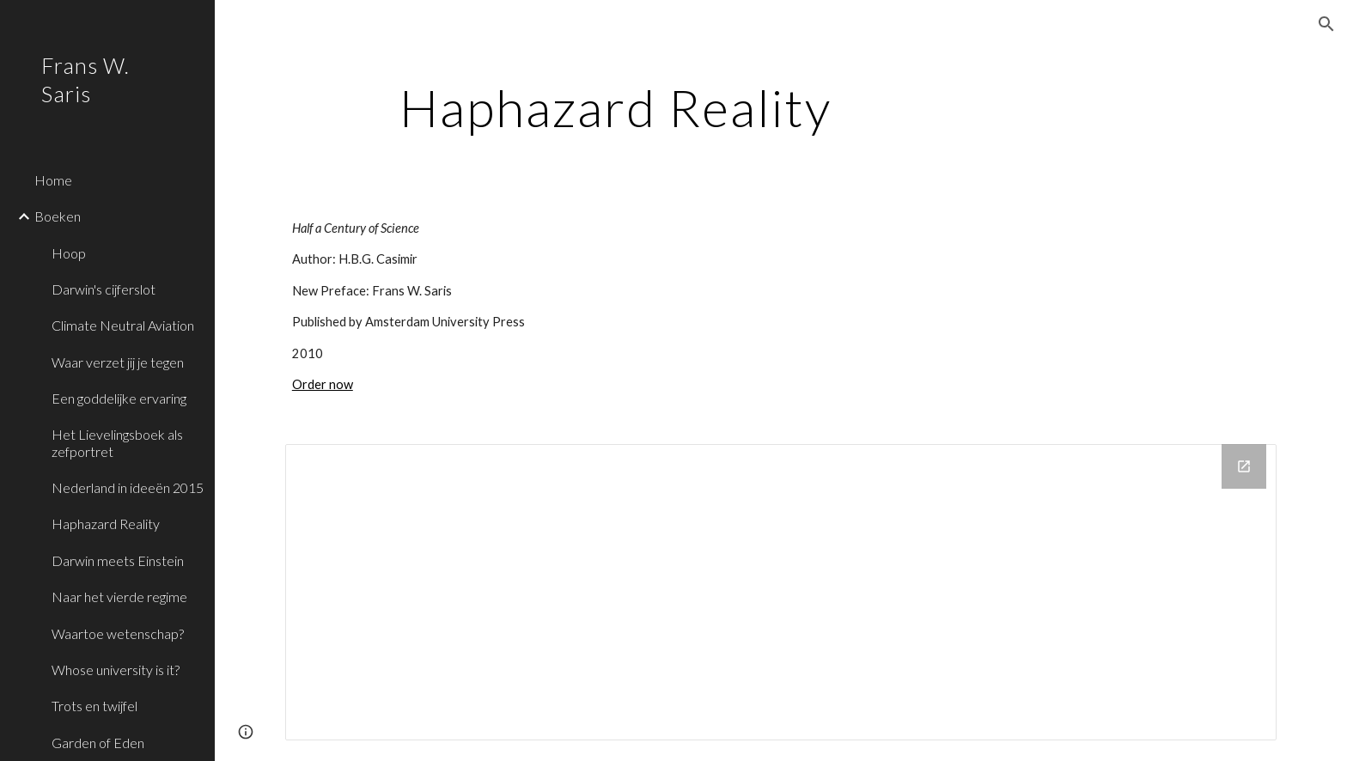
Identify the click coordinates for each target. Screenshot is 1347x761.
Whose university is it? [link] (116, 669)
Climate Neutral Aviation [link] (123, 325)
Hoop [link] (69, 253)
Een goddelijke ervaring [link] (119, 398)
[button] (1326, 24)
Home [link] (53, 180)
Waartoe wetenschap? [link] (118, 633)
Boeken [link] (57, 216)
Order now (322, 384)
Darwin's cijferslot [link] (103, 289)
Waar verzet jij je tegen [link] (118, 362)
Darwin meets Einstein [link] (118, 560)
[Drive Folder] (781, 592)
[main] (616, 107)
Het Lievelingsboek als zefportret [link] (117, 442)
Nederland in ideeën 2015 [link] (128, 487)
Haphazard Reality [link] (106, 523)
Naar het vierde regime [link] (119, 596)
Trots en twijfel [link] (94, 705)
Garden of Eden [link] (98, 742)
